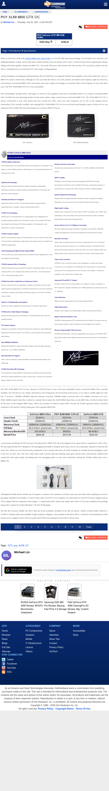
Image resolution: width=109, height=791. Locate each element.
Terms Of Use (83, 708)
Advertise (54, 635)
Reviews (6, 635)
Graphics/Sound (41, 12)
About (52, 631)
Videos (29, 651)
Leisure (29, 647)
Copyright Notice (64, 708)
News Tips (54, 639)
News (5, 639)
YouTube (11, 668)
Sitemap (6, 651)
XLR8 (21, 545)
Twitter (10, 659)
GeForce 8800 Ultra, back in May (37, 58)
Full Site (6, 647)
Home (5, 631)
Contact (53, 643)
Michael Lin (22, 552)
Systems (30, 635)
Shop (75, 635)
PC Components (21, 12)
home (5, 12)
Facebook (12, 663)
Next (88, 527)
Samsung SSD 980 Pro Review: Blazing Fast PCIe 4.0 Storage (55, 605)
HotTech (53, 651)
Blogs (5, 643)
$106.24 (65, 41)
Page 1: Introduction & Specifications (55, 50)
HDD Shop (44, 41)
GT (27, 545)
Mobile (29, 639)
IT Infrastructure (34, 643)
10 (79, 527)
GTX (10, 545)
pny (15, 545)
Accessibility (79, 631)
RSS (9, 672)
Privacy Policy (56, 647)
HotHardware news (63, 570)
